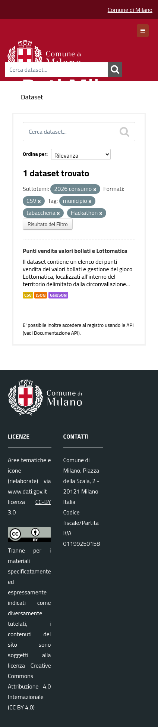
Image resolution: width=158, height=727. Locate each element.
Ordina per (35, 154)
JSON (40, 295)
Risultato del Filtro (48, 224)
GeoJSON (58, 295)
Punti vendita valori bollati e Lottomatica (75, 250)
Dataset (32, 97)
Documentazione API (56, 333)
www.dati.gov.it (27, 491)
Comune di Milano (130, 9)
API (130, 325)
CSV (28, 295)
